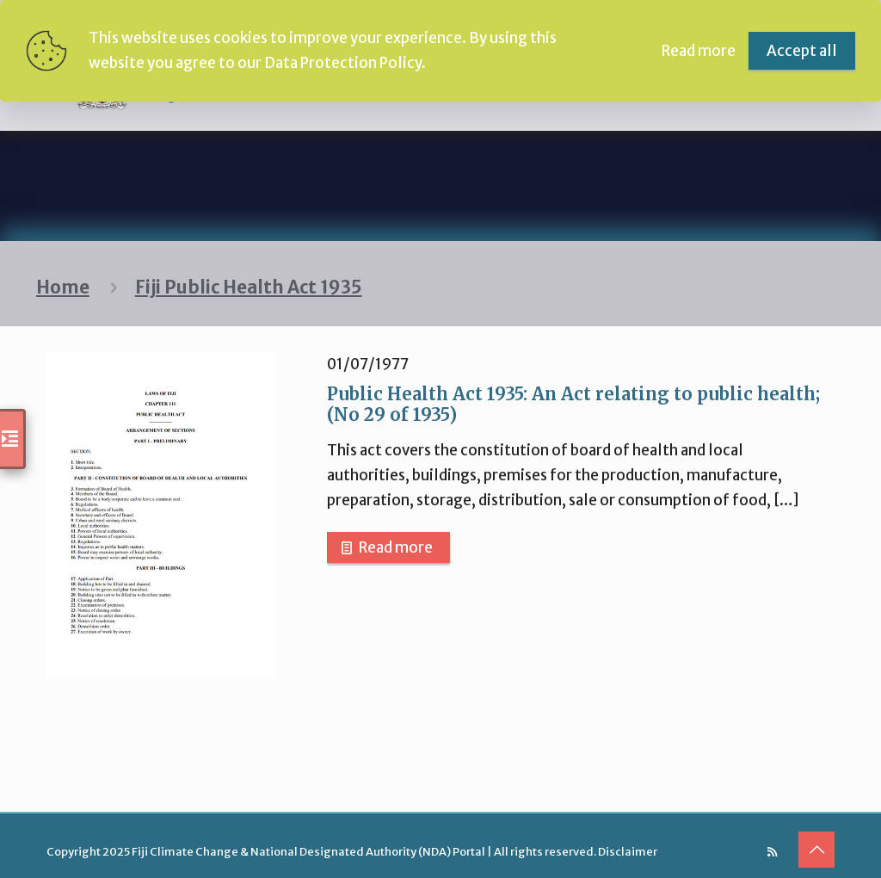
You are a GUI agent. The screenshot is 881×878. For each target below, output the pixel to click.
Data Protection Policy (343, 62)
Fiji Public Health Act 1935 (248, 287)
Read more (396, 547)
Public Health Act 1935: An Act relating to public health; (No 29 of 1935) (573, 404)
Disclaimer (627, 851)
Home (62, 287)
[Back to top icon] (816, 850)
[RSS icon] (772, 852)
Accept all (802, 50)
